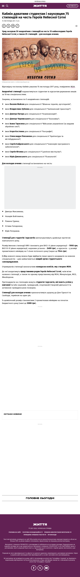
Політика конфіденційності (32, 532)
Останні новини (13, 414)
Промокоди (52, 534)
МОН (73, 86)
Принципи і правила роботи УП (35, 534)
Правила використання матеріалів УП (57, 532)
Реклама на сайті (15, 532)
